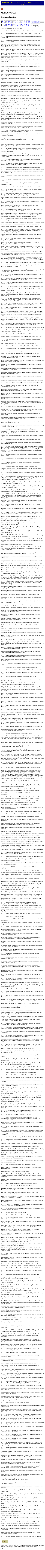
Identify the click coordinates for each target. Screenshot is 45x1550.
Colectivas (35, 22)
